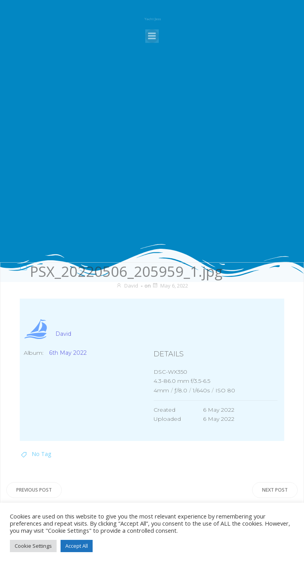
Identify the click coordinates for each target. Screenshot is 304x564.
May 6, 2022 (170, 285)
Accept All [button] (76, 545)
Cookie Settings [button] (33, 545)
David (127, 285)
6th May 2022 (68, 352)
